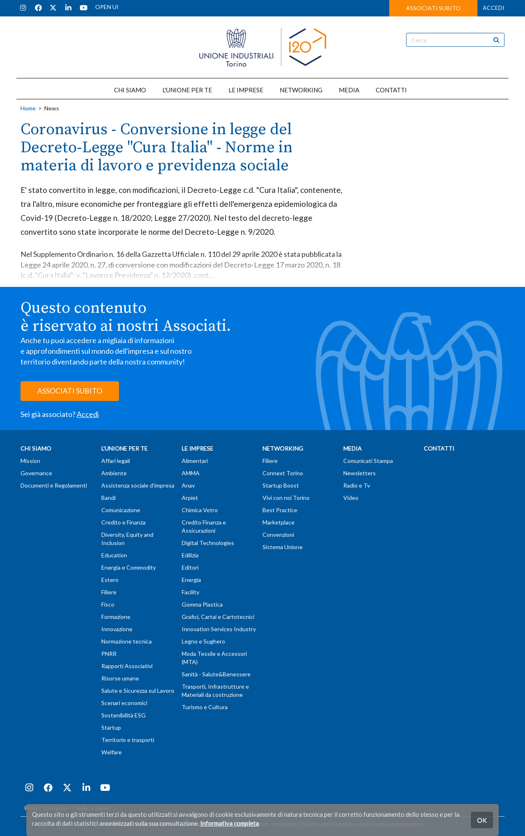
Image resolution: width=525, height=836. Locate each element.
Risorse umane (120, 678)
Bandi (108, 497)
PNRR (108, 653)
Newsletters (359, 473)
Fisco (107, 604)
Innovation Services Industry (219, 628)
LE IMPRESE (245, 90)
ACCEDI (493, 7)
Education (114, 555)
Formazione (115, 616)
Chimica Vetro (200, 509)
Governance (36, 473)
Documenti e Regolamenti (54, 485)
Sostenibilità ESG (123, 715)
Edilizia (190, 555)
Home (28, 108)
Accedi (88, 414)
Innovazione (116, 628)
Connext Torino (282, 473)
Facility (190, 592)
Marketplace (278, 522)
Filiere (108, 592)
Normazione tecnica (126, 641)
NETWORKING (301, 90)
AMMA (191, 473)
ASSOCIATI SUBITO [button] (433, 8)
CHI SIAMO (130, 90)
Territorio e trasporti (127, 739)
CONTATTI (391, 90)
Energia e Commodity (128, 567)
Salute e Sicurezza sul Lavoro (137, 690)
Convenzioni (278, 534)
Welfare (111, 752)
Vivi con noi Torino (286, 497)
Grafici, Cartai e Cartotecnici (218, 616)
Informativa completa (229, 823)
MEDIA (349, 90)
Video (350, 497)
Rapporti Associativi (127, 665)
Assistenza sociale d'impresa (137, 485)
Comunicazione (120, 509)
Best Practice (279, 509)
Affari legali (115, 460)
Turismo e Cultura (205, 706)
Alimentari (195, 460)
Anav (188, 485)
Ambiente (114, 473)
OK (482, 820)
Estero (110, 579)
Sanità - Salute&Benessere (216, 674)
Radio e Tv (356, 485)
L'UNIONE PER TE (187, 90)
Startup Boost (280, 485)
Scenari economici (124, 702)
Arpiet (190, 497)
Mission (30, 460)
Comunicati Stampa (368, 460)
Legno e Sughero (203, 641)
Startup (111, 727)
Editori (190, 567)
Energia (191, 579)
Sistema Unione (282, 546)
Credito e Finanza (123, 522)
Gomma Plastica (202, 604)
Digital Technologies (208, 542)
